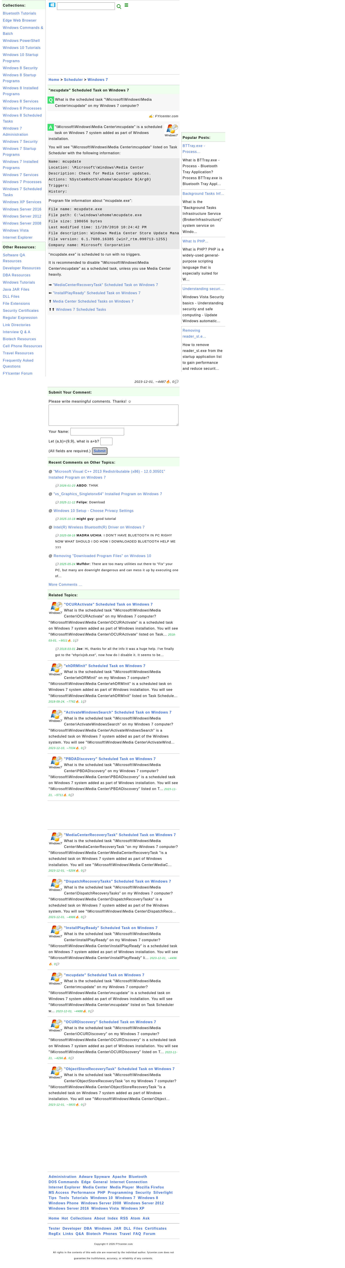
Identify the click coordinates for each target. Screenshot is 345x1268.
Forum (149, 1238)
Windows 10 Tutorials (22, 48)
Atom (135, 1223)
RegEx (55, 1238)
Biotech (93, 1238)
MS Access (59, 1197)
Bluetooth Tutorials (19, 13)
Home (54, 80)
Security (143, 1197)
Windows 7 (98, 80)
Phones (110, 1238)
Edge (86, 1186)
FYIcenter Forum (18, 373)
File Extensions (16, 303)
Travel (125, 1238)
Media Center (95, 1192)
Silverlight (163, 1197)
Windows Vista (16, 230)
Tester (54, 1233)
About (99, 1223)
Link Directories (17, 325)
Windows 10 (101, 1202)
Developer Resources (22, 268)
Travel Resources (18, 353)
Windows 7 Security (20, 141)
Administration (63, 1181)
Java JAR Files (16, 289)
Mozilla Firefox (150, 1192)
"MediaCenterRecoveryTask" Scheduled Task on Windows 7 (105, 285)
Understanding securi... (203, 289)
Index (113, 1223)
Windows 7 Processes (22, 182)
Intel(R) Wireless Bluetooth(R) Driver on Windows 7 (99, 532)
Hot (65, 1223)
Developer (71, 1233)
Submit (100, 455)
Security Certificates (21, 310)
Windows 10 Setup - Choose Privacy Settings (94, 515)
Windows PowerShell (21, 41)
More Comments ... (65, 589)
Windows (102, 1233)
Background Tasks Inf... (203, 193)
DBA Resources (17, 275)
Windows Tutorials (19, 282)
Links (68, 1238)
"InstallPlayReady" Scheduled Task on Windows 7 (97, 293)
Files (138, 1233)
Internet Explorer (18, 237)
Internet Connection (128, 1186)
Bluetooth (138, 1181)
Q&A (80, 1238)
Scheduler (73, 80)
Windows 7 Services (21, 175)
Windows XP (133, 1213)
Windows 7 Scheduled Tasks (81, 309)
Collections (81, 1223)
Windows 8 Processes (22, 108)
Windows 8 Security (20, 68)
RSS (124, 1223)
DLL (127, 1233)
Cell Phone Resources (22, 346)
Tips (53, 1202)
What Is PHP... (195, 241)
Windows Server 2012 (22, 216)
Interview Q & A (16, 332)
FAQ (137, 1238)
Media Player (122, 1192)
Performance (83, 1197)
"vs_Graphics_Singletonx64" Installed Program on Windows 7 (108, 498)
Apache (119, 1181)
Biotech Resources (19, 339)
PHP (102, 1197)
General (100, 1186)
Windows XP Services (22, 202)
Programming (120, 1197)
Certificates (156, 1233)
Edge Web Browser (20, 20)
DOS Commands (64, 1186)
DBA (88, 1233)
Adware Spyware (94, 1181)
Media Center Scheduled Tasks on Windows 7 (93, 301)
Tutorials (80, 1202)
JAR (117, 1233)
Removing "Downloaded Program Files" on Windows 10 (102, 560)
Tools (64, 1202)
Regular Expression (20, 318)
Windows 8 (148, 1202)
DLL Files (11, 296)
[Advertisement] (24, 443)
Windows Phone (64, 1207)
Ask (146, 1223)
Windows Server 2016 (22, 209)
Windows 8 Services (21, 101)
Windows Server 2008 (22, 223)
